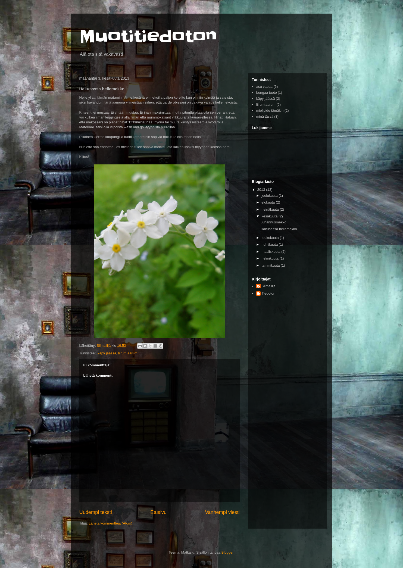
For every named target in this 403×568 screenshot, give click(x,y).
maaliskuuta (271, 251)
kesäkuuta (270, 216)
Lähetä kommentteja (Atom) (110, 523)
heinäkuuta (270, 209)
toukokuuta (270, 238)
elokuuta (268, 202)
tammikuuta (271, 265)
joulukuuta (270, 196)
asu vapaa (264, 87)
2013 (261, 190)
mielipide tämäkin (269, 110)
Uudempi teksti (95, 512)
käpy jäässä (107, 353)
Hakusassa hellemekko (279, 229)
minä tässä (264, 116)
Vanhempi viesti (222, 512)
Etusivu (158, 512)
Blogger (227, 552)
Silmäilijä (269, 286)
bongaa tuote (266, 92)
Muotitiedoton (148, 36)
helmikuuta (270, 258)
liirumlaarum (128, 353)
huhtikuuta (270, 244)
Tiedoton (268, 293)
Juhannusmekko (273, 222)
